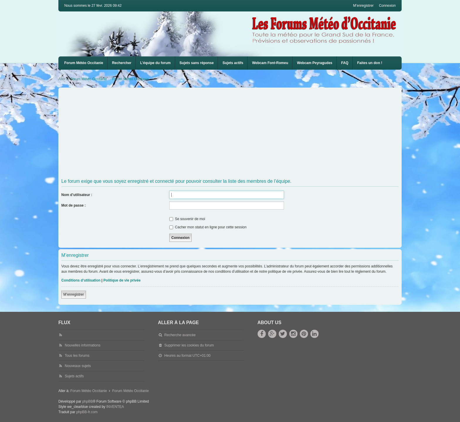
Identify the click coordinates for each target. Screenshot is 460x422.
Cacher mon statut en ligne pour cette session (207, 227)
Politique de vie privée (122, 280)
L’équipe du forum (155, 63)
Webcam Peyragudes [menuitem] (314, 63)
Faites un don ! (369, 63)
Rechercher (121, 63)
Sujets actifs (232, 63)
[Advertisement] (237, 133)
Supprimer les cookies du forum (189, 345)
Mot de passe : (73, 205)
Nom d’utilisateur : (76, 195)
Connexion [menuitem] (387, 6)
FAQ (345, 63)
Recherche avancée (180, 335)
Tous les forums (77, 356)
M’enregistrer (73, 294)
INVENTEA (115, 407)
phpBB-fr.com (87, 412)
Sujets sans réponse (197, 63)
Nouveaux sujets (78, 366)
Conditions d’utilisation (80, 280)
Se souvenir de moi (187, 219)
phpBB (87, 401)
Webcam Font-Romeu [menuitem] (270, 63)
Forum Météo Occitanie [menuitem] (83, 63)
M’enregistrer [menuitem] (363, 6)
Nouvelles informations (82, 345)
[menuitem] (270, 63)
